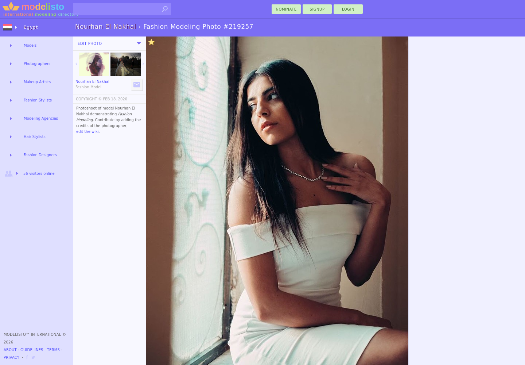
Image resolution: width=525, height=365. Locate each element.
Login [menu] (348, 9)
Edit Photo (90, 44)
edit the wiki (87, 132)
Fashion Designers (40, 155)
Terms (53, 350)
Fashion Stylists (38, 100)
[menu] (139, 43)
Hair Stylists (35, 137)
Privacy (11, 358)
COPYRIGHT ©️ (89, 99)
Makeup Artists (37, 82)
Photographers (37, 64)
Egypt (31, 27)
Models (30, 45)
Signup (317, 9)
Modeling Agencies (41, 118)
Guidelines (31, 350)
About (10, 350)
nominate (286, 9)
